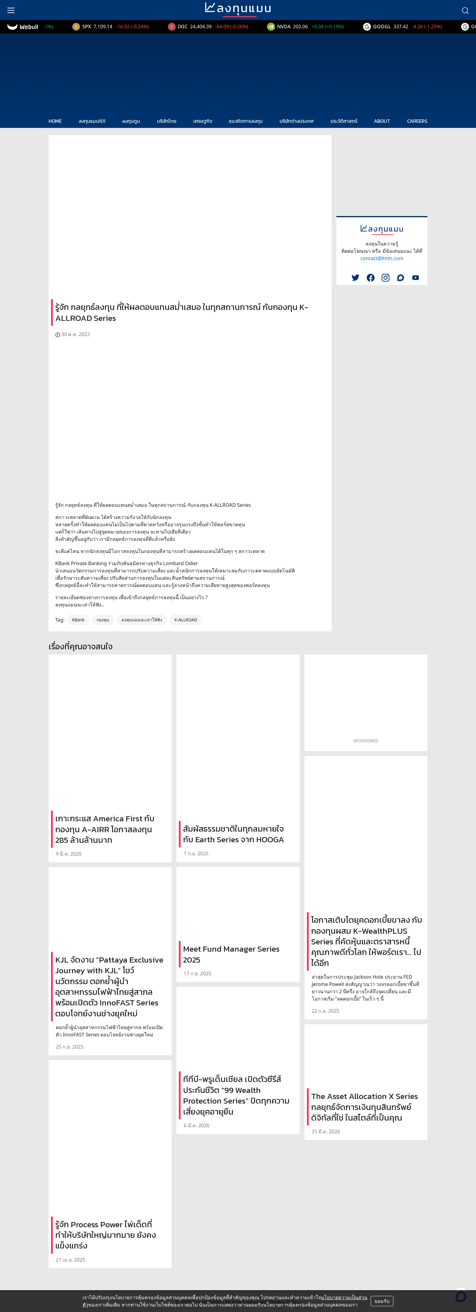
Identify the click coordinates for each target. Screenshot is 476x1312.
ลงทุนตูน (131, 121)
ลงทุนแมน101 (92, 121)
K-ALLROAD (185, 620)
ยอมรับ (382, 1301)
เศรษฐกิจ (202, 121)
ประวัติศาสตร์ (344, 121)
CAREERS (417, 121)
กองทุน (103, 620)
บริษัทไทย (166, 121)
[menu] (11, 10)
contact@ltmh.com (381, 258)
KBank (78, 620)
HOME (55, 121)
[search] (465, 10)
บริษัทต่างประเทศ (297, 121)
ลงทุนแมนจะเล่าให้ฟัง (141, 620)
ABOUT (382, 121)
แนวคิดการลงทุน (246, 121)
